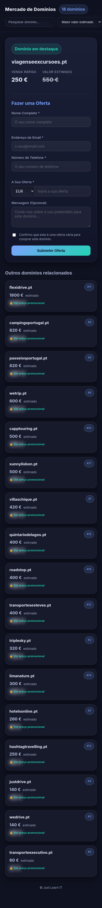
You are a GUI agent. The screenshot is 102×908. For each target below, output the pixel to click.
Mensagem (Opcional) (28, 203)
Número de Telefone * (28, 157)
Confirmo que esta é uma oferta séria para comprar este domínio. (49, 237)
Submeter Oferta (51, 251)
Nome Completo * (25, 113)
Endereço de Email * (27, 137)
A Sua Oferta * (22, 182)
